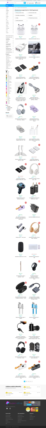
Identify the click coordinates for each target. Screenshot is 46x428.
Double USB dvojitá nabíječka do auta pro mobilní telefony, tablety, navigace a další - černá (34, 337)
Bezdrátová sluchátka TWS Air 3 (20, 38)
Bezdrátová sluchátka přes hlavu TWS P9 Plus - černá (20, 357)
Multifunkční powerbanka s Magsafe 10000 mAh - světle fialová (34, 119)
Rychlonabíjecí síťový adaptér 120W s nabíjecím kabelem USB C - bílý (34, 140)
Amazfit (7, 7)
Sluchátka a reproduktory (8, 39)
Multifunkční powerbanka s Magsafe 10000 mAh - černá (21, 78)
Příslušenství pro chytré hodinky (8, 44)
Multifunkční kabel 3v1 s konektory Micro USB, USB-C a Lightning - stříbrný (34, 98)
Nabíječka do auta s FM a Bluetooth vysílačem (21, 198)
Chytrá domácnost (9, 50)
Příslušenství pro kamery (8, 46)
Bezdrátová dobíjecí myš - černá (20, 256)
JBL (6, 19)
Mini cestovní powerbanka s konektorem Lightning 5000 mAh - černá (34, 377)
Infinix (7, 17)
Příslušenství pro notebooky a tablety (9, 49)
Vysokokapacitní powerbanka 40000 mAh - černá (34, 198)
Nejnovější (8, 106)
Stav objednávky (20, 415)
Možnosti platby (8, 416)
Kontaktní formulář (32, 416)
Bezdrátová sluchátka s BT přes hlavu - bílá (34, 179)
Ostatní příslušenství (9, 52)
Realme (7, 26)
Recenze (7, 420)
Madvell (7, 22)
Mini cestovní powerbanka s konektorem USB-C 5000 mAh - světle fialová (20, 218)
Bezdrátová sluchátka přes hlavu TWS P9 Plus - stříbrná (20, 119)
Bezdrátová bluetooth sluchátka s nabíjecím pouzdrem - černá (20, 298)
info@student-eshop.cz (29, 0)
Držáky (7, 42)
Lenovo (7, 20)
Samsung (7, 28)
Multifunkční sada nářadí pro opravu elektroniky (34, 357)
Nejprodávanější (9, 107)
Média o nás (31, 419)
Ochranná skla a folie (9, 37)
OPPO (7, 25)
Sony (7, 29)
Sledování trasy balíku (21, 416)
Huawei (7, 16)
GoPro (7, 13)
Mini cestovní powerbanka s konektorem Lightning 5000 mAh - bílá (20, 377)
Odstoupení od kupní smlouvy (22, 420)
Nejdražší (8, 110)
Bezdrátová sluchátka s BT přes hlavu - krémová (34, 238)
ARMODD (7, 10)
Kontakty (31, 415)
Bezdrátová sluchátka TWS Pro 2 (34, 38)
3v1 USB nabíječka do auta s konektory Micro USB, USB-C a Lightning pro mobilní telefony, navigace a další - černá (21, 99)
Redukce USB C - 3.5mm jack (21, 237)
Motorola (7, 23)
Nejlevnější (8, 108)
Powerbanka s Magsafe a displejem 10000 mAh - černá (21, 179)
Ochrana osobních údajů (9, 419)
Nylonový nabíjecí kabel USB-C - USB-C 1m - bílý (20, 160)
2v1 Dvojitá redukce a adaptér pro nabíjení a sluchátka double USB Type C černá (34, 298)
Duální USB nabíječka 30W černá (34, 217)
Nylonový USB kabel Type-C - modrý (34, 318)
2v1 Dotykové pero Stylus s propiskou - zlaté (20, 276)
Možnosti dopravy (8, 415)
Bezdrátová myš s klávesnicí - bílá (34, 257)
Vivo (7, 31)
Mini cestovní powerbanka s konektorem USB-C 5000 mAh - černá (34, 78)
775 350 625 (23, 0)
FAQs (6, 423)
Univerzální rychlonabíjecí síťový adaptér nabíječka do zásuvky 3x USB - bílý (20, 58)
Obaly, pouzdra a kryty (9, 35)
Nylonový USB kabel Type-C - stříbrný (21, 318)
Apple (16, 7)
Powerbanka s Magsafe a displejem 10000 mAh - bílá (34, 160)
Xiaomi (7, 32)
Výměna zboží (20, 419)
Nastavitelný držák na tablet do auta (34, 58)
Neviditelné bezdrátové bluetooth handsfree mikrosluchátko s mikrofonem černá (34, 277)
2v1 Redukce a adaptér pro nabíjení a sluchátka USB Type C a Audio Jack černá (20, 337)
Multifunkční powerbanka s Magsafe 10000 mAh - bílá (20, 140)
